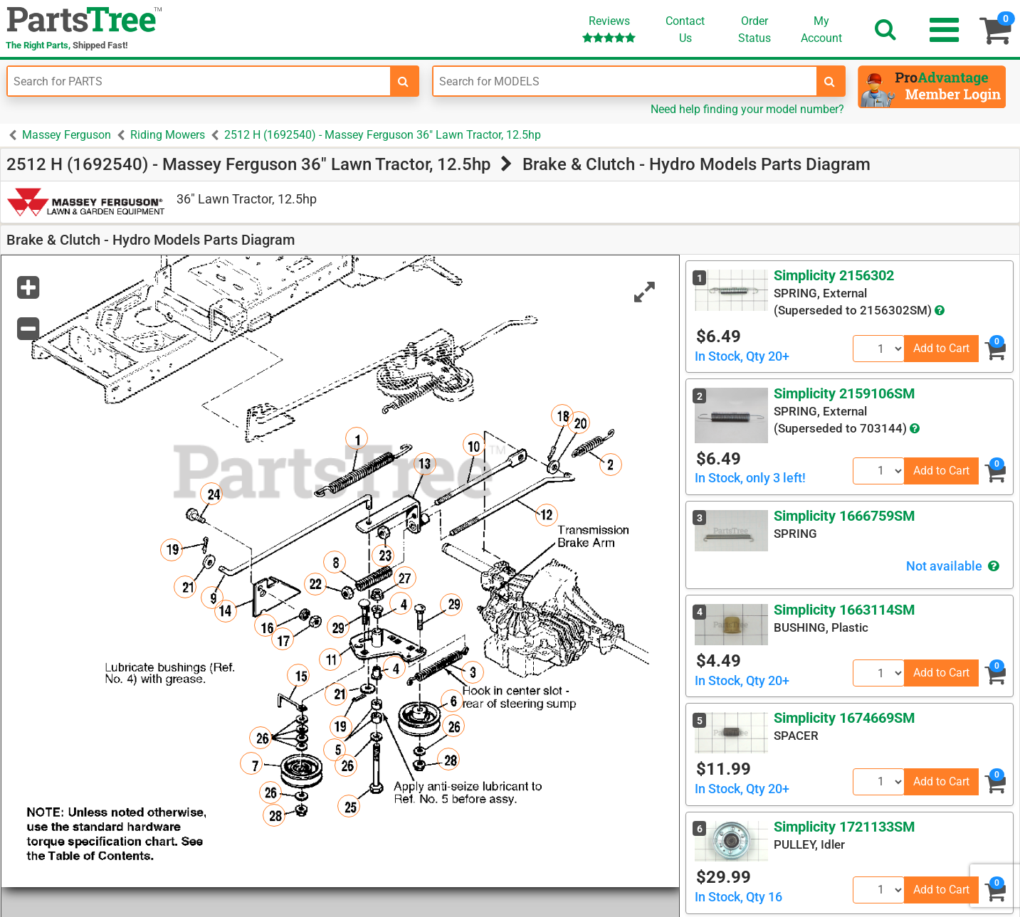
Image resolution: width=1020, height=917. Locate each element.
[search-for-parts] (403, 81)
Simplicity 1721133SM (844, 826)
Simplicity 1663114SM (844, 609)
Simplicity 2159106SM (844, 393)
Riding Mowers (167, 135)
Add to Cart (941, 348)
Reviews (609, 28)
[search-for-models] (830, 81)
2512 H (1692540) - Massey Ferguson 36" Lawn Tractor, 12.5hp (382, 135)
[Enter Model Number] (624, 81)
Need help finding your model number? (747, 109)
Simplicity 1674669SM (844, 717)
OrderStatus (754, 29)
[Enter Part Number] (199, 81)
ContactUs (685, 29)
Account (821, 29)
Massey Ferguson (66, 135)
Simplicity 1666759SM (844, 515)
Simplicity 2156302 (834, 275)
